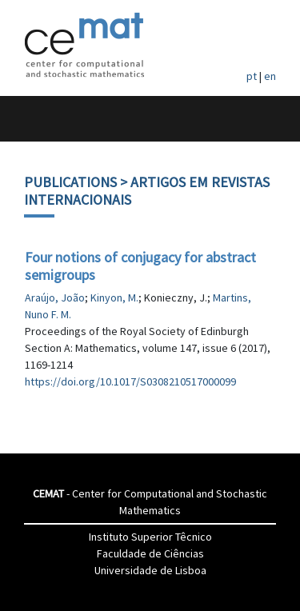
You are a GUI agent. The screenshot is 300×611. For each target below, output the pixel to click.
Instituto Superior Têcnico (150, 536)
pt (251, 76)
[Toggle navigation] (29, 119)
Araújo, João (55, 297)
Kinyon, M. (114, 297)
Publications (70, 182)
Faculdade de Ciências (150, 553)
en (270, 76)
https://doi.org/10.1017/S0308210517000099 (130, 381)
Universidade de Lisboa (150, 570)
